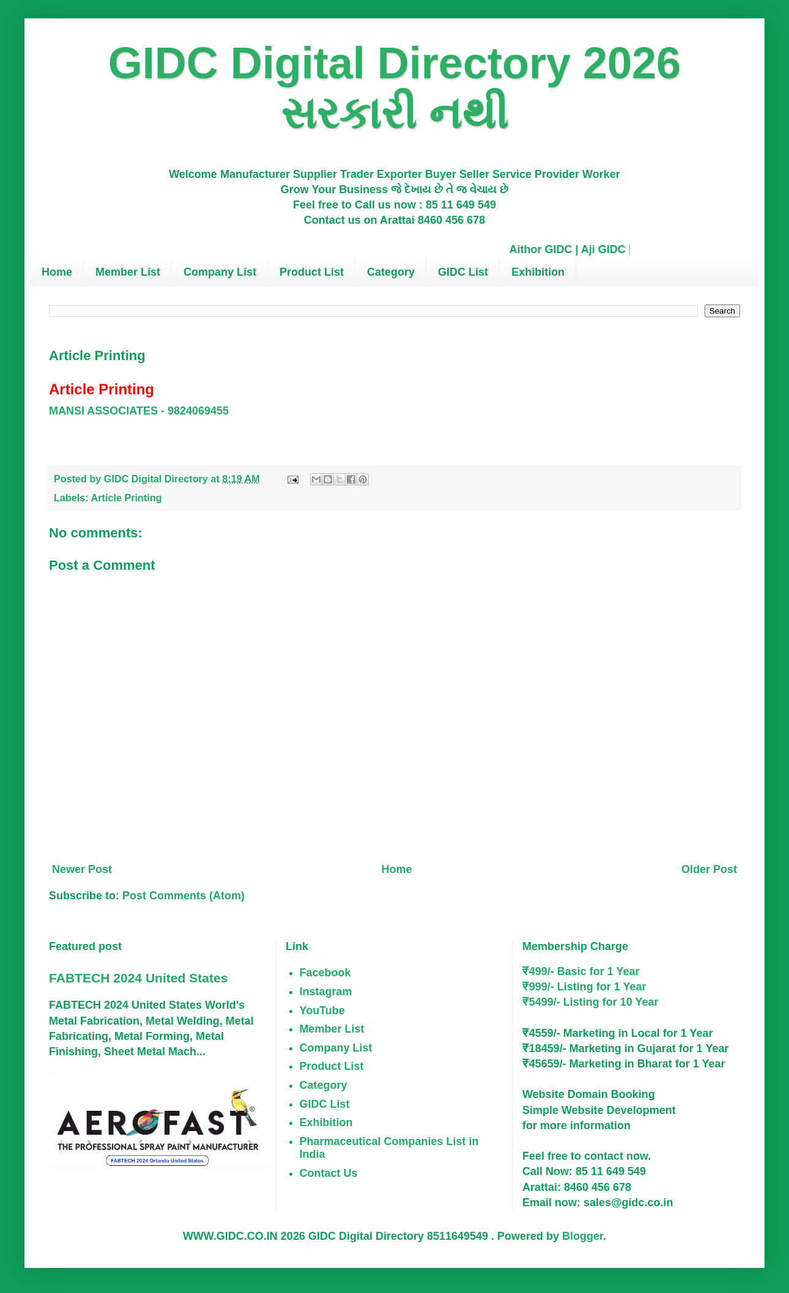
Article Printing (126, 497)
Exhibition (538, 272)
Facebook (325, 973)
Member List (127, 272)
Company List (219, 272)
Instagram (326, 991)
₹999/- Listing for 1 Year (584, 987)
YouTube (322, 1010)
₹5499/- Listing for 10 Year (590, 1002)
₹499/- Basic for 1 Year (581, 971)
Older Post (709, 869)
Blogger (582, 1236)
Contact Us (329, 1173)
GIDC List (463, 272)
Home (57, 272)
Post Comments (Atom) (183, 896)
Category (391, 272)
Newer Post (82, 869)
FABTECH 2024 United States (138, 978)
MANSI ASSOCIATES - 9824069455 (139, 411)
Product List (312, 272)
